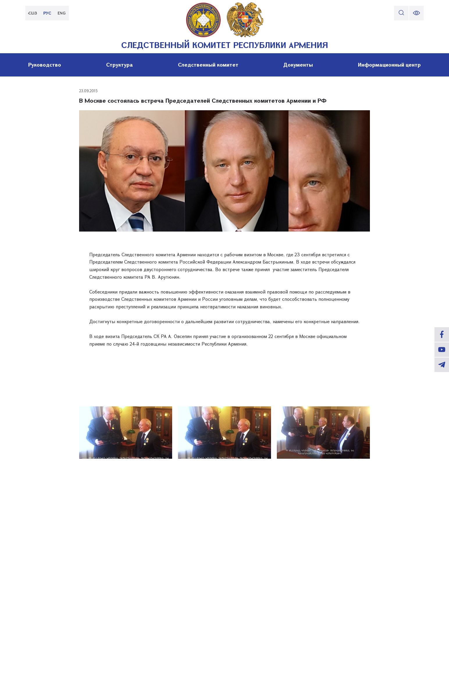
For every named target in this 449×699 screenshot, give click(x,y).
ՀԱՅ (32, 13)
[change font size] (416, 13)
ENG (62, 13)
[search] (401, 13)
